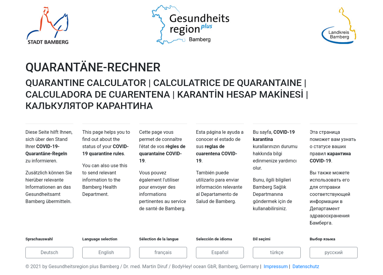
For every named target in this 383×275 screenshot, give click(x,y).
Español (220, 252)
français (162, 252)
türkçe (276, 252)
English (106, 252)
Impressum (276, 266)
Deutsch (49, 252)
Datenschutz (306, 266)
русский (334, 252)
